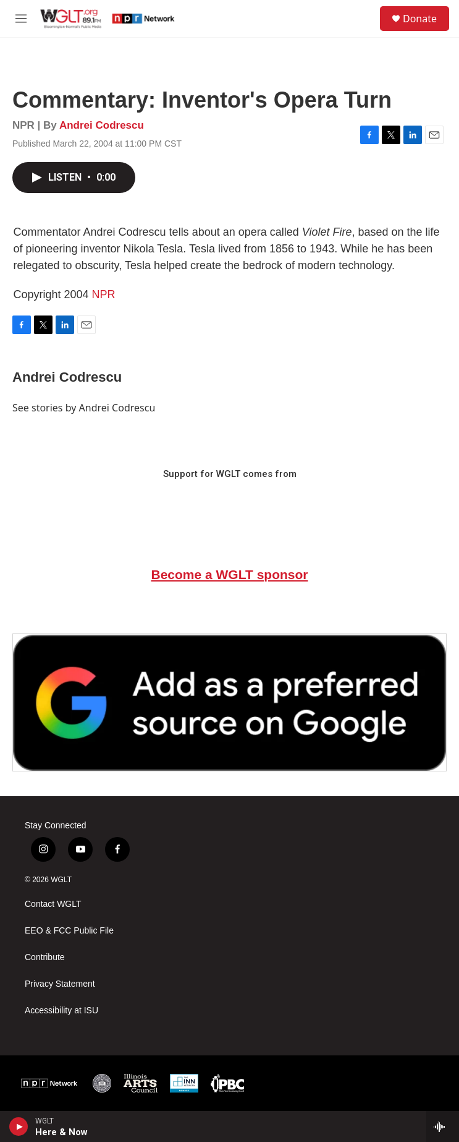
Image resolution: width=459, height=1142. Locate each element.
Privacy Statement (60, 984)
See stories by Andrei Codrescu (83, 407)
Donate (420, 18)
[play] (19, 1126)
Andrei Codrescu (101, 125)
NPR (104, 294)
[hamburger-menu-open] (21, 18)
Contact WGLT (53, 904)
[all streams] (442, 1126)
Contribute (45, 957)
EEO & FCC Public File (69, 930)
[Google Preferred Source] (229, 702)
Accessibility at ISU (61, 1010)
